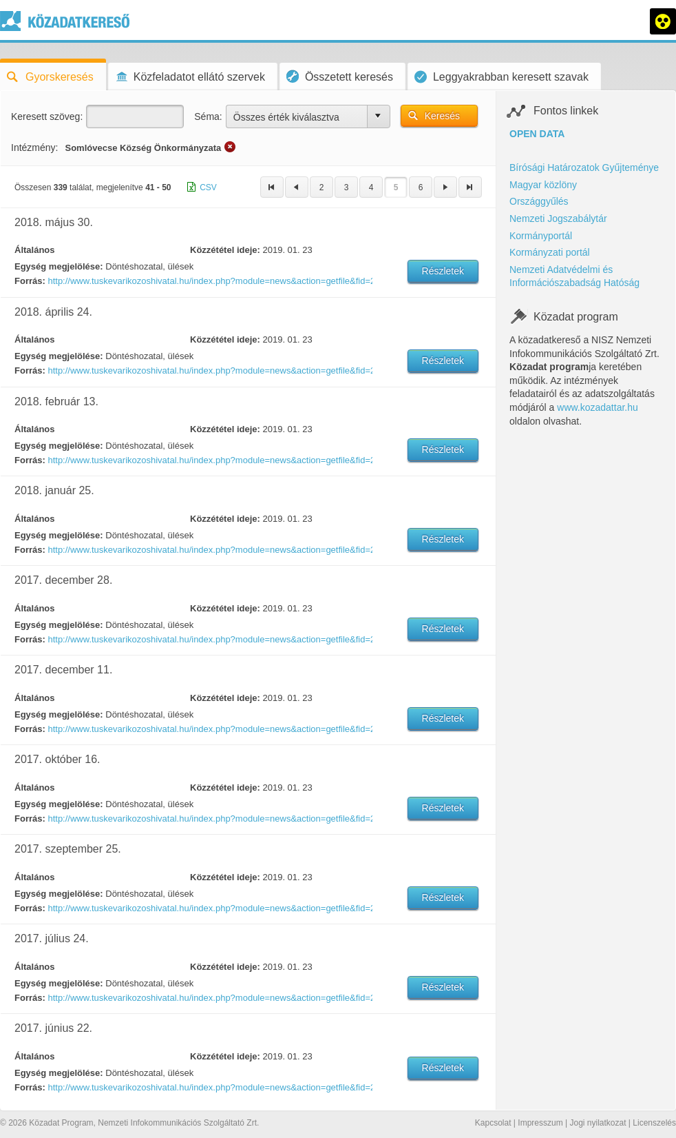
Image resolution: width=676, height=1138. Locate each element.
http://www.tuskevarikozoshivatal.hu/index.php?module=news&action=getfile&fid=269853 (209, 550)
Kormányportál (540, 235)
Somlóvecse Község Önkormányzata (143, 148)
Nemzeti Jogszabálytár (558, 218)
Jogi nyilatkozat (597, 1123)
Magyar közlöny (543, 184)
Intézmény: (34, 147)
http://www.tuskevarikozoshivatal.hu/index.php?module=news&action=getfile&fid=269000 (209, 729)
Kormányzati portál (549, 252)
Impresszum (540, 1123)
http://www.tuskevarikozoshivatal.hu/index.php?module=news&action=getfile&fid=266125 (209, 998)
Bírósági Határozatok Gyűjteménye (584, 167)
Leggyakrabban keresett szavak (501, 76)
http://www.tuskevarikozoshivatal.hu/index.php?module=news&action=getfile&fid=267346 (209, 818)
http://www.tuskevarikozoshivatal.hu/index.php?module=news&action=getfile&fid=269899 (209, 460)
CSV (208, 187)
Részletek (443, 270)
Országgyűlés (539, 201)
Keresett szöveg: (47, 116)
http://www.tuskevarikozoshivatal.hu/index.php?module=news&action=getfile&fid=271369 (209, 370)
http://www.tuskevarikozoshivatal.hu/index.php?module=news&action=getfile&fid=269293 (209, 639)
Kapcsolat (493, 1123)
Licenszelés (654, 1123)
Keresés (442, 115)
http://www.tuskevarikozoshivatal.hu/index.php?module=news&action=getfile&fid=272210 (209, 281)
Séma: (208, 116)
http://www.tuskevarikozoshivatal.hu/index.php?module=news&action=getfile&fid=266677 (209, 908)
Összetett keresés (339, 76)
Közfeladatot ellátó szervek (190, 76)
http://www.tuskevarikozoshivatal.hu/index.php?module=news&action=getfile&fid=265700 (209, 1087)
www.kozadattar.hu (597, 407)
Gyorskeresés (50, 76)
